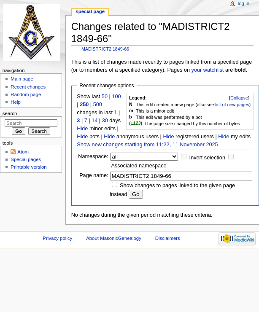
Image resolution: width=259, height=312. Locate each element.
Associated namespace (138, 166)
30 (105, 121)
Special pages (26, 159)
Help (16, 102)
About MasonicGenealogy (113, 238)
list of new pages (232, 104)
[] (239, 97)
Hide (82, 129)
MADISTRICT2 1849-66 (105, 48)
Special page (90, 11)
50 (105, 97)
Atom (23, 151)
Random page (26, 94)
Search (10, 113)
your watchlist (208, 70)
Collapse (239, 97)
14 (94, 121)
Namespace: (93, 156)
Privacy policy (57, 238)
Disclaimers (167, 238)
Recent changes (28, 86)
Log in (243, 3)
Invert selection (207, 158)
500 (97, 105)
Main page (22, 78)
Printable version (28, 166)
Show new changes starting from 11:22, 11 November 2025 (147, 145)
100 (116, 97)
